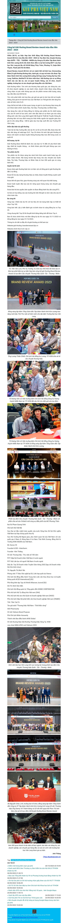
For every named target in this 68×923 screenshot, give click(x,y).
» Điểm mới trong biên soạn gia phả (20, 866)
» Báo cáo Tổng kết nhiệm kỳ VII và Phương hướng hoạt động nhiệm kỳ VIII (34, 876)
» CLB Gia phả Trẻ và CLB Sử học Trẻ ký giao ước (24, 898)
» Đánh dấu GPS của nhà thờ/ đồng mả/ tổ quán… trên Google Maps (31, 890)
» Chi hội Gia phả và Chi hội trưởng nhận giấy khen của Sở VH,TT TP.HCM (33, 881)
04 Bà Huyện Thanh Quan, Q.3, (20, 917)
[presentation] (11, 27)
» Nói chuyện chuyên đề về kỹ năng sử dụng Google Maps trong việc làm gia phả (33, 901)
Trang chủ (12, 40)
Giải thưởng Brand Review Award (23, 860)
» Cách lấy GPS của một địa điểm (19, 895)
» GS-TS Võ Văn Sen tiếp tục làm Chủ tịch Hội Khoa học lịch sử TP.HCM (32, 885)
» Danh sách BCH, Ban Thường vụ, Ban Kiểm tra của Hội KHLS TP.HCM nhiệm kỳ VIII (32, 869)
